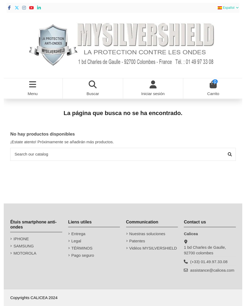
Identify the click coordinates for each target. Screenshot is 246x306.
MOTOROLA (24, 253)
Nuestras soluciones (147, 233)
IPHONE (21, 238)
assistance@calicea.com (212, 270)
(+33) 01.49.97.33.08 (209, 261)
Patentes (137, 241)
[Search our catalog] (230, 154)
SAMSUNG (23, 246)
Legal (76, 241)
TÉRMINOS (81, 248)
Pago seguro (82, 255)
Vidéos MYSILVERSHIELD (153, 248)
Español (228, 8)
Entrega (78, 233)
